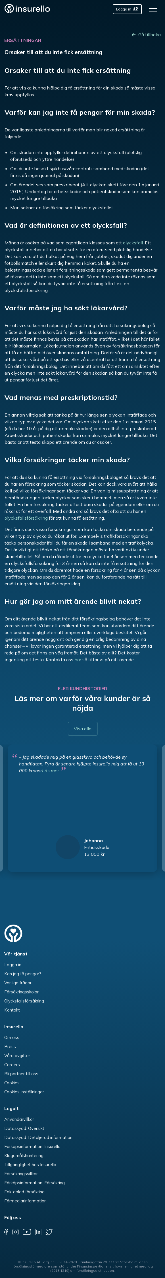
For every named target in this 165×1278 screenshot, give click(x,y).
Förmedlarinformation (25, 1201)
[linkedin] (38, 1232)
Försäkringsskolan (21, 992)
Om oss (11, 1037)
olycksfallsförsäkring (26, 518)
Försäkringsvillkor (21, 1173)
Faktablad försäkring (24, 1191)
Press (10, 1046)
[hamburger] (155, 9)
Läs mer (50, 770)
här (77, 659)
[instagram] (15, 1232)
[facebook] (6, 1232)
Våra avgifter (17, 1055)
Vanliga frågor (18, 982)
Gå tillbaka (149, 34)
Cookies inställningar (24, 1091)
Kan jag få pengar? (22, 973)
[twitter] (49, 1232)
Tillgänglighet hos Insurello (30, 1164)
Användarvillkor (19, 1119)
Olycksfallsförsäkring (24, 1001)
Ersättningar (22, 40)
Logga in (12, 964)
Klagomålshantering (23, 1155)
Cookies (12, 1082)
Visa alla (82, 728)
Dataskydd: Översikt (24, 1128)
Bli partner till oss (21, 1073)
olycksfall (133, 243)
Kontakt (12, 1010)
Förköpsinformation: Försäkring (34, 1182)
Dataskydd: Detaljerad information (38, 1137)
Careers (12, 1064)
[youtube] (26, 1232)
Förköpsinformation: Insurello (32, 1146)
